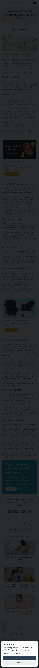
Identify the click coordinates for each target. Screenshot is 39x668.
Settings (19, 662)
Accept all (19, 658)
